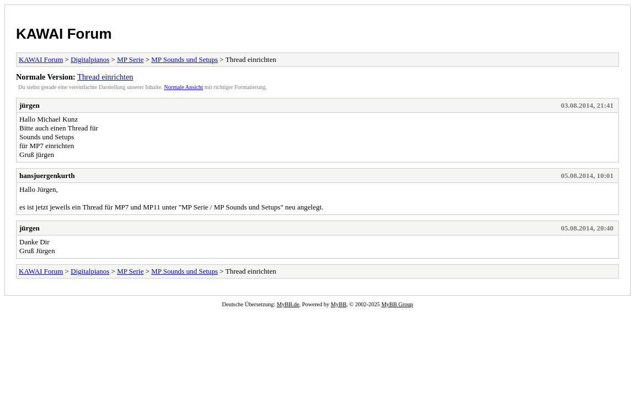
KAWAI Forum (64, 33)
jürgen (29, 105)
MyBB (338, 304)
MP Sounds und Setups (184, 59)
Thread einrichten (105, 76)
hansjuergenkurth (47, 175)
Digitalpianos (90, 59)
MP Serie (130, 59)
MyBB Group (397, 304)
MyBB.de (288, 304)
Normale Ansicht (183, 87)
